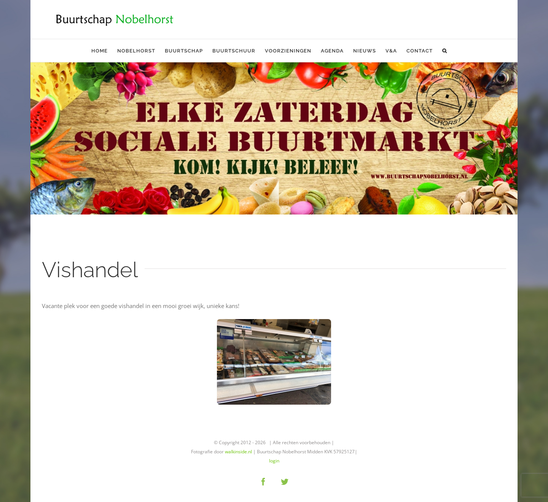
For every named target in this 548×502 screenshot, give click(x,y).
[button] (444, 50)
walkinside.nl (238, 451)
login (274, 461)
